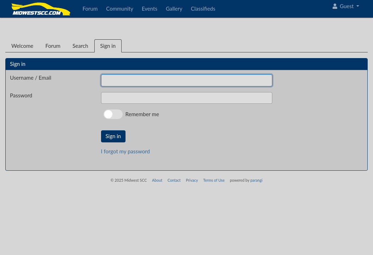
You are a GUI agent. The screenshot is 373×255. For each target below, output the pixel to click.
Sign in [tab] (108, 45)
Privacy (192, 180)
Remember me (142, 114)
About (157, 180)
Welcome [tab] (22, 45)
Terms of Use (214, 180)
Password (21, 95)
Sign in (113, 136)
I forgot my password (125, 151)
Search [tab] (80, 45)
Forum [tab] (53, 45)
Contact (173, 180)
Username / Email (30, 77)
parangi (256, 180)
